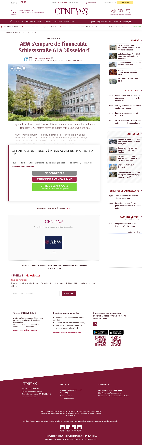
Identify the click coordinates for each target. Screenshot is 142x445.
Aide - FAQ (64, 393)
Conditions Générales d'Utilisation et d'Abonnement (54, 421)
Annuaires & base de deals (65, 21)
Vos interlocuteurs (67, 398)
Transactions (66, 27)
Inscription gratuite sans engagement (67, 332)
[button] (13, 11)
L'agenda (92, 21)
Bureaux (27, 27)
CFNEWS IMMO (62, 3)
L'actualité (19, 21)
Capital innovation (98, 27)
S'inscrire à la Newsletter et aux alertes (113, 396)
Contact (115, 21)
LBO (108, 27)
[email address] (35, 293)
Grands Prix (107, 21)
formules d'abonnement (23, 166)
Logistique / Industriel (50, 27)
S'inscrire (68, 293)
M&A (88, 27)
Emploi (99, 21)
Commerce (36, 27)
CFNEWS (54, 3)
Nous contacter (66, 396)
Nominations (126, 27)
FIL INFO (13, 27)
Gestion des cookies (111, 421)
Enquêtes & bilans (33, 21)
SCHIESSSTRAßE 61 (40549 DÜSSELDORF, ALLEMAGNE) (54, 267)
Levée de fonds (79, 27)
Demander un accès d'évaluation (25, 330)
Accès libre (137, 27)
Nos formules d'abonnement (109, 393)
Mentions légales (29, 421)
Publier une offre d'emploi (32, 391)
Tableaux (47, 21)
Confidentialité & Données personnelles (89, 421)
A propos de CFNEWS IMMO (71, 390)
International (115, 27)
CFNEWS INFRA (73, 3)
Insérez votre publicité (30, 388)
